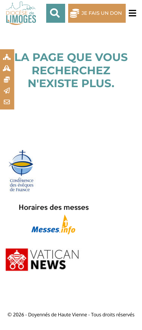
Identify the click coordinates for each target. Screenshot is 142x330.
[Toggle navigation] (131, 13)
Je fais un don (101, 13)
